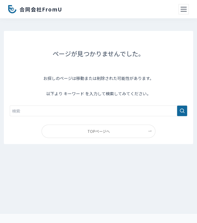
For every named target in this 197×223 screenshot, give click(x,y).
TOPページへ (98, 131)
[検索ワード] (98, 110)
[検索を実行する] (182, 110)
